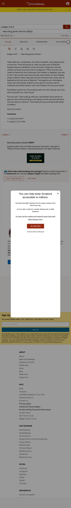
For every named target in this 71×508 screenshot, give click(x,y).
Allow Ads (35, 226)
